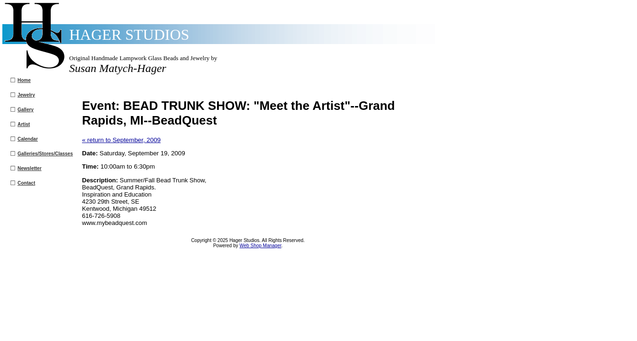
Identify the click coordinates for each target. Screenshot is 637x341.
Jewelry (26, 95)
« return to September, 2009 (121, 140)
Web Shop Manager (260, 245)
